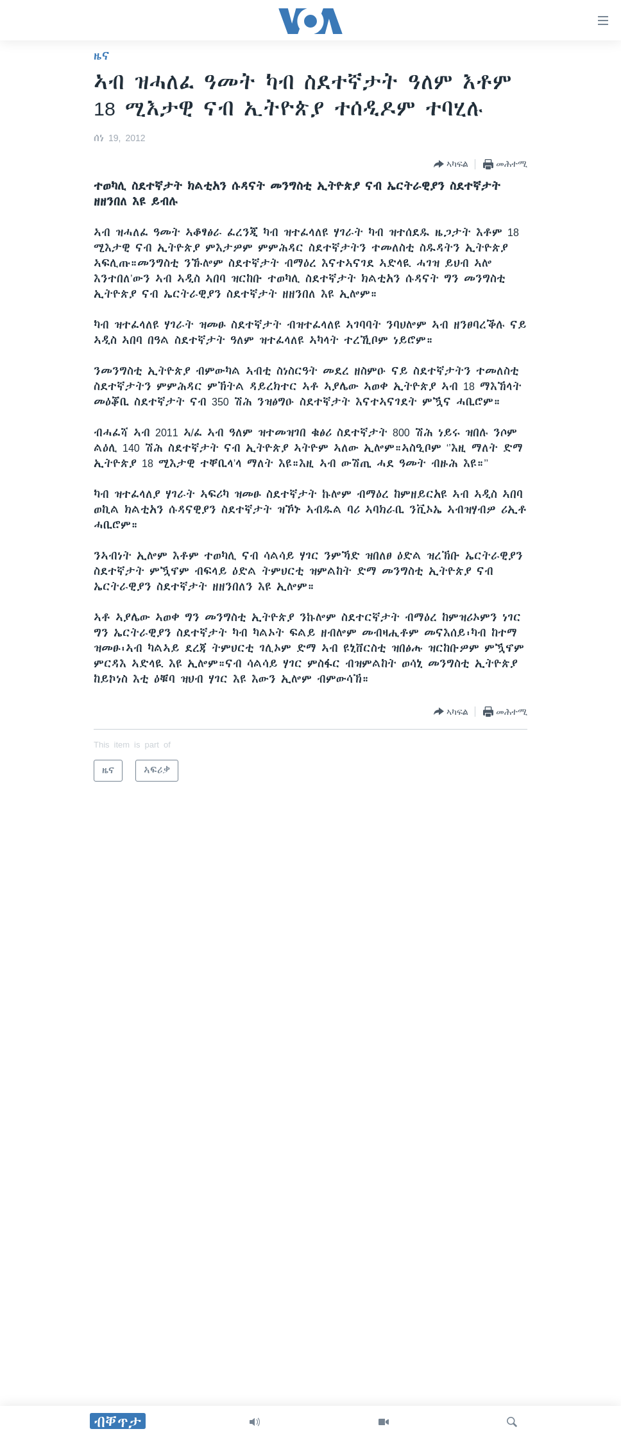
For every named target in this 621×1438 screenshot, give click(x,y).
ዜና (102, 55)
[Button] (451, 164)
